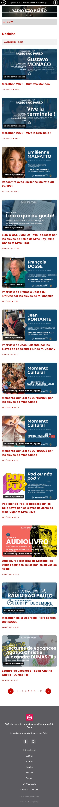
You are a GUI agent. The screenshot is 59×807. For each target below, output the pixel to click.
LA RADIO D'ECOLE (29, 789)
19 (41, 691)
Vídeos (29, 761)
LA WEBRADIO (29, 784)
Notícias (29, 772)
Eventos (29, 767)
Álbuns (29, 756)
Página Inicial (29, 750)
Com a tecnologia (29, 802)
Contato (29, 778)
